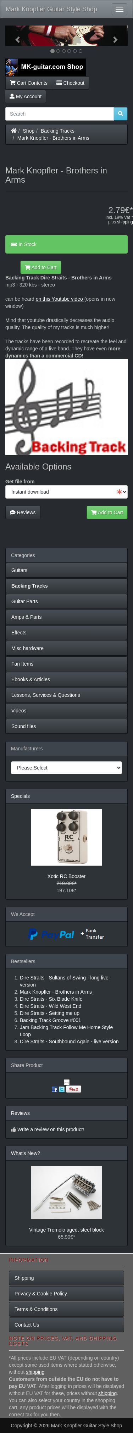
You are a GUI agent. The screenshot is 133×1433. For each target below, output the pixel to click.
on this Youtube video (60, 299)
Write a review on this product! (50, 1129)
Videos (19, 710)
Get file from (19, 481)
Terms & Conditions (36, 1309)
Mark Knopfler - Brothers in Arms (53, 138)
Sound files (23, 726)
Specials (20, 796)
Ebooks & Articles (30, 679)
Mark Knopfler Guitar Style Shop (51, 9)
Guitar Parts (24, 601)
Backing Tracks (57, 131)
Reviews (23, 512)
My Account (25, 96)
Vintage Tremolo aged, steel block (66, 1230)
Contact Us (27, 1325)
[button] (14, 36)
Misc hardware (27, 648)
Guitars (19, 570)
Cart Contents (29, 83)
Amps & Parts (26, 617)
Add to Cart (41, 267)
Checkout (70, 83)
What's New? (25, 1153)
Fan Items (22, 664)
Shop (29, 131)
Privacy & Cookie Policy (41, 1293)
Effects (19, 632)
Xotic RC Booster (66, 876)
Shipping (24, 1278)
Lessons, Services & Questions (45, 695)
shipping (125, 222)
